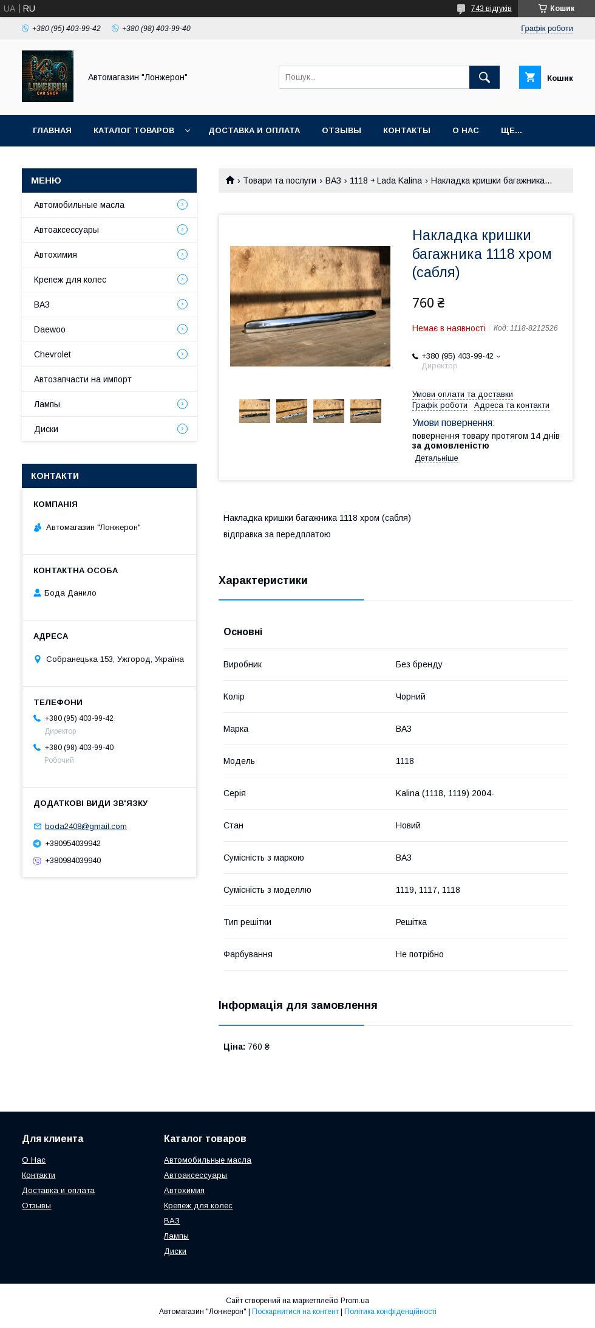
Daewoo (50, 329)
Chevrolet (52, 354)
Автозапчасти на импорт (83, 379)
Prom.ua (355, 1300)
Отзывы (341, 130)
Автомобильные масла (79, 205)
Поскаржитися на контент (295, 1311)
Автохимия (55, 255)
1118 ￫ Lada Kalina (386, 180)
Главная (52, 130)
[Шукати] (484, 77)
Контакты (406, 130)
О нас (465, 130)
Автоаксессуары (66, 230)
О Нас (34, 1160)
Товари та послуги (279, 180)
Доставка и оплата (254, 130)
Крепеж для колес (70, 279)
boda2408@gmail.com (86, 826)
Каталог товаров (133, 130)
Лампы (47, 404)
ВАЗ (333, 180)
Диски (46, 429)
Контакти (38, 1175)
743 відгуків (491, 8)
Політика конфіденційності (390, 1311)
